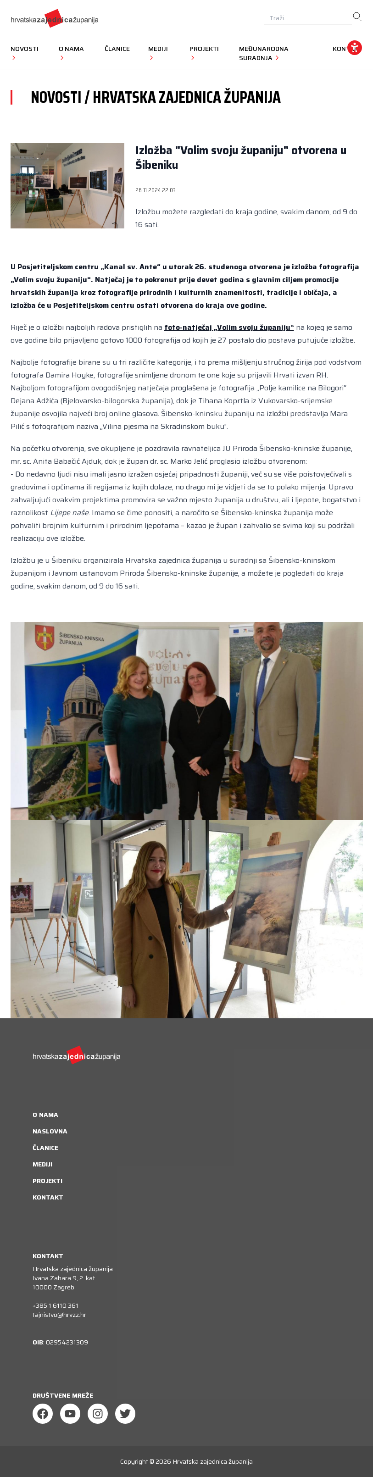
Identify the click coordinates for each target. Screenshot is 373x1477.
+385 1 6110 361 (55, 1305)
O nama (45, 1115)
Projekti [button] (204, 53)
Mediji (42, 1164)
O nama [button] (71, 53)
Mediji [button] (158, 53)
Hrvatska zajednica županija (213, 1461)
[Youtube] (70, 1414)
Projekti (47, 1181)
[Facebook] (43, 1414)
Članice (117, 49)
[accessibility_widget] (355, 48)
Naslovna (50, 1131)
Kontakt (48, 1197)
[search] (357, 16)
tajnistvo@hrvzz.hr (59, 1315)
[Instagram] (98, 1414)
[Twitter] (125, 1414)
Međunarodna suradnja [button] (264, 53)
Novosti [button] (25, 53)
